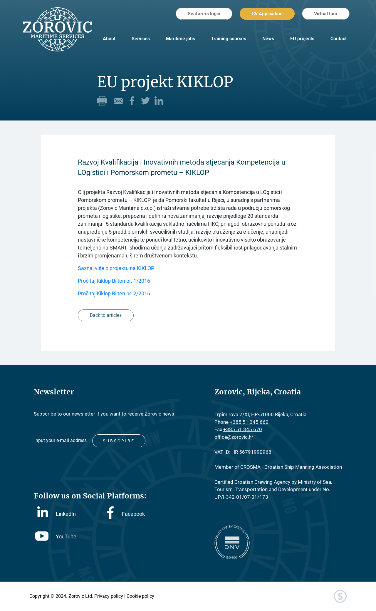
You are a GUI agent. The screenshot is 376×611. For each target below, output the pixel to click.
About (109, 38)
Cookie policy (140, 596)
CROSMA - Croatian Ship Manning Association (291, 467)
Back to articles (106, 315)
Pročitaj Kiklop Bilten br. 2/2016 (114, 293)
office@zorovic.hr (233, 437)
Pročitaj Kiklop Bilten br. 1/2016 (114, 281)
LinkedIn (56, 513)
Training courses (228, 38)
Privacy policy (108, 596)
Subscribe (119, 440)
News (268, 38)
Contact (338, 38)
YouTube (55, 536)
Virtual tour (326, 13)
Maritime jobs (180, 38)
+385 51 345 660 (249, 422)
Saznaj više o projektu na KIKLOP (115, 268)
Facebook (126, 514)
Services (141, 38)
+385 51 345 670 (242, 429)
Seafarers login (204, 13)
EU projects (302, 38)
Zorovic (57, 29)
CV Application (267, 13)
